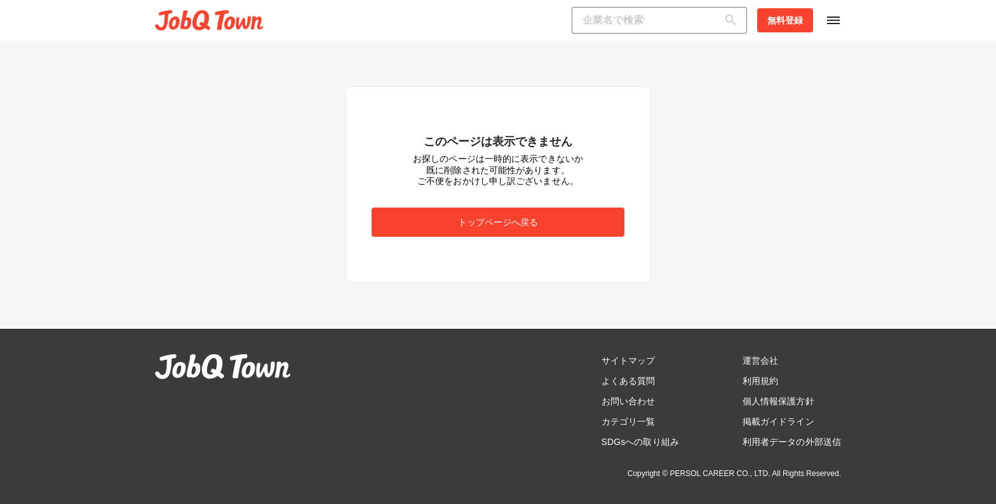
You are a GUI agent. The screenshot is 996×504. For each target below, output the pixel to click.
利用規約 (760, 381)
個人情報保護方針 (778, 401)
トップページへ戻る (498, 222)
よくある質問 (629, 381)
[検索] (733, 20)
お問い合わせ (629, 401)
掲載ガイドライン (778, 421)
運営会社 (760, 360)
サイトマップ (629, 360)
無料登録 (785, 20)
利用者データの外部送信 (792, 442)
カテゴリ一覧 (629, 421)
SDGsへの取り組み (640, 442)
